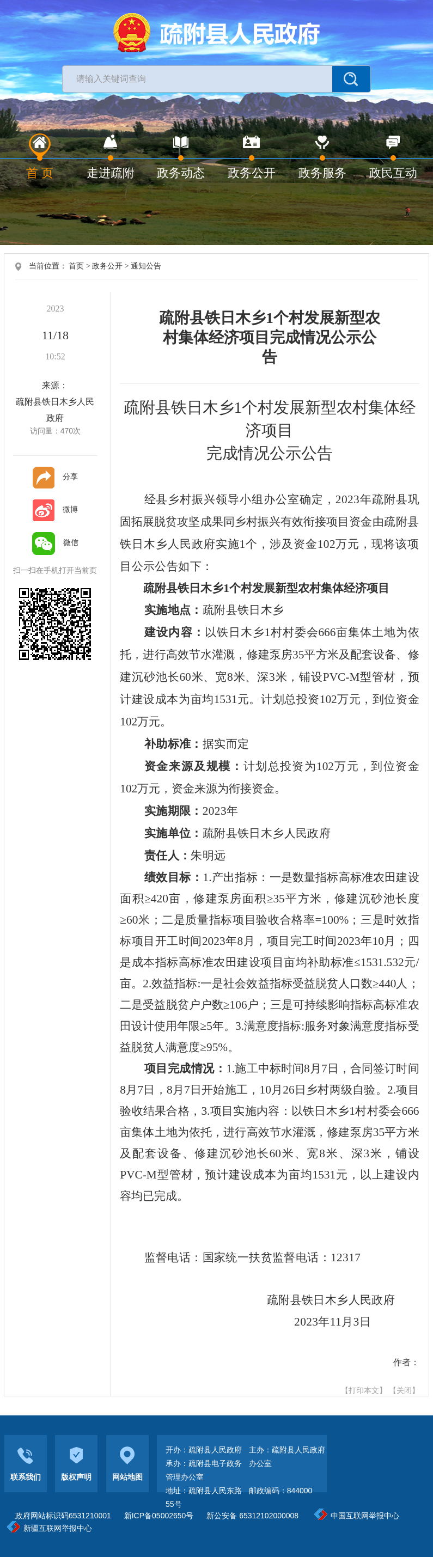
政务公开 (107, 266)
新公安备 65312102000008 (252, 1515)
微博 (55, 509)
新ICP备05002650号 (159, 1515)
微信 (55, 542)
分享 (55, 476)
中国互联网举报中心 (356, 1515)
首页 (76, 266)
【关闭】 (404, 1390)
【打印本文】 (364, 1390)
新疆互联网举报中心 (49, 1528)
